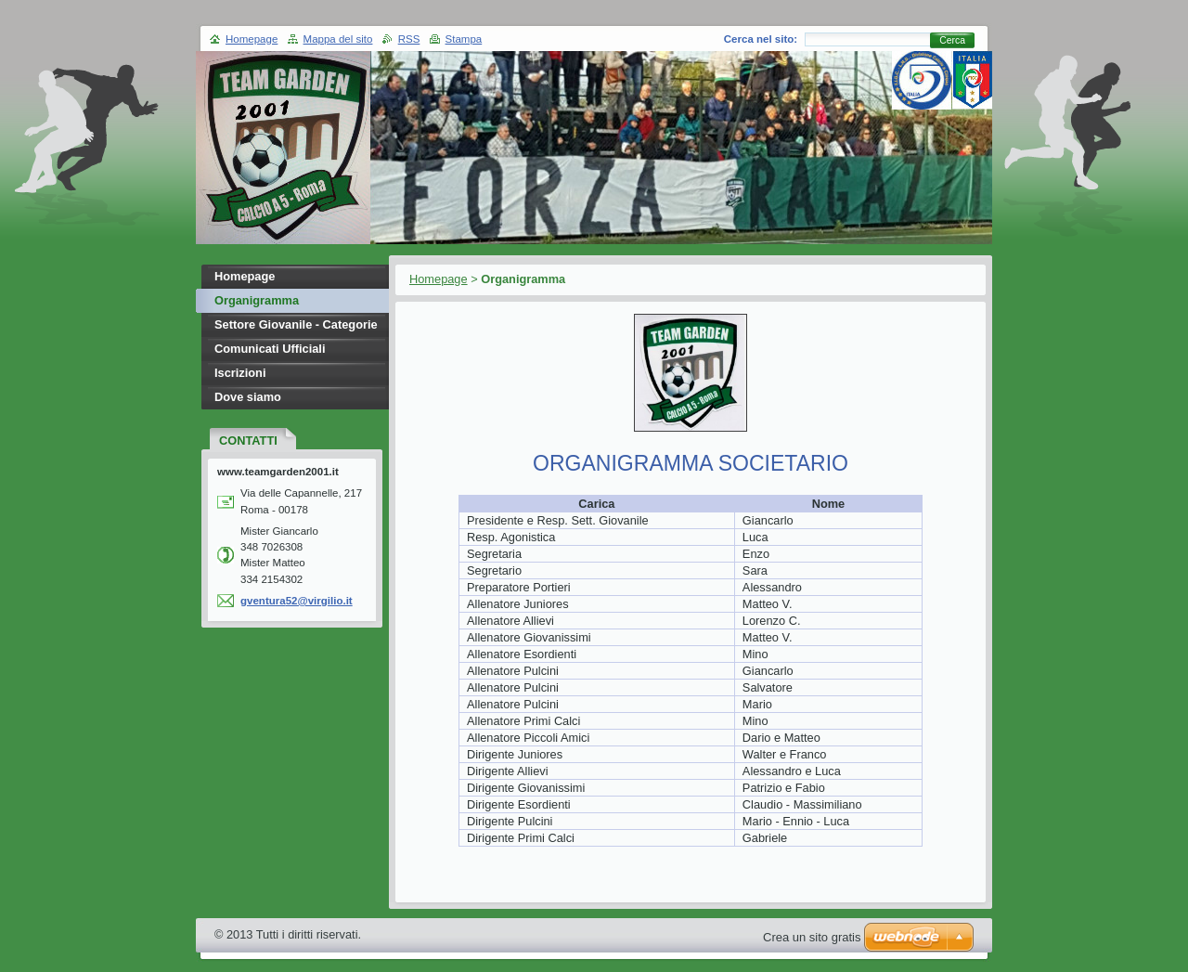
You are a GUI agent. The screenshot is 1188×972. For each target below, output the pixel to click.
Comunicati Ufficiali (269, 349)
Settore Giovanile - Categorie (296, 324)
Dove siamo (247, 397)
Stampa (464, 39)
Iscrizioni (239, 373)
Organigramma (256, 300)
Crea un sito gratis (812, 937)
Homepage (438, 279)
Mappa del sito (338, 39)
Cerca (952, 40)
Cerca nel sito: (760, 39)
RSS (409, 39)
